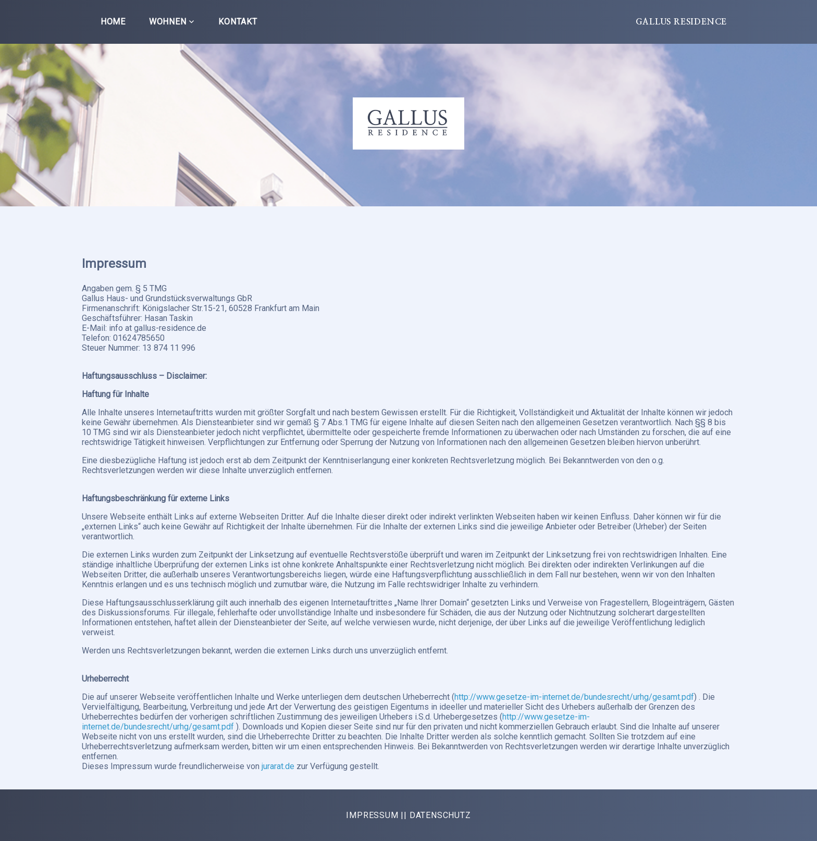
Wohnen (168, 22)
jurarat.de (279, 766)
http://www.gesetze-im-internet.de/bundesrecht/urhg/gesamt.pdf (574, 697)
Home (113, 22)
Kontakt (237, 22)
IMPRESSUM (372, 815)
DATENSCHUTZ (440, 815)
